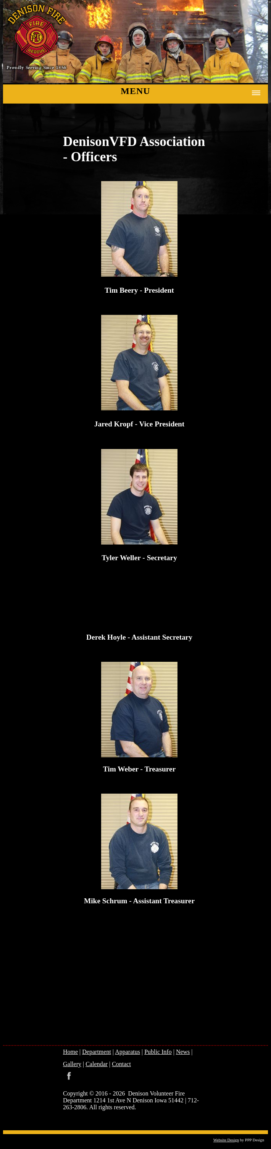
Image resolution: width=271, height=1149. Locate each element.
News (183, 1052)
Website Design (226, 1140)
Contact (121, 1064)
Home (70, 1052)
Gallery (72, 1064)
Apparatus (127, 1052)
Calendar (96, 1064)
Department (96, 1052)
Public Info (158, 1052)
